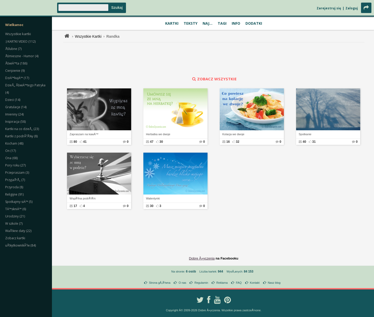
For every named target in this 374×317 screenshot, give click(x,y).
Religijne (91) (14, 194)
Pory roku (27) (15, 165)
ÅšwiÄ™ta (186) (16, 63)
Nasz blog (274, 282)
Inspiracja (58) (15, 121)
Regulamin (201, 282)
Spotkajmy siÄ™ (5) (18, 201)
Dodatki (253, 23)
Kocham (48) (14, 143)
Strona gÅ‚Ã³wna (160, 282)
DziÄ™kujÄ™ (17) (17, 78)
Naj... (207, 23)
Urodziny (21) (15, 216)
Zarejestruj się (329, 8)
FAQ (239, 282)
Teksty (190, 23)
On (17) (10, 150)
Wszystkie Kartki (88, 36)
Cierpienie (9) (15, 70)
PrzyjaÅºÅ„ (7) (15, 180)
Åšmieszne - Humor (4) (21, 56)
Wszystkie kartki (18, 33)
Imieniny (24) (14, 114)
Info (236, 23)
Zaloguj (351, 8)
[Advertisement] (213, 59)
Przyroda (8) (14, 187)
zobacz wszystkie (214, 78)
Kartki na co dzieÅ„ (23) (22, 129)
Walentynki (153, 198)
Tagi (222, 23)
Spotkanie (305, 134)
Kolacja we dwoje (233, 134)
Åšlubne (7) (13, 49)
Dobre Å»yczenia (202, 258)
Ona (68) (11, 158)
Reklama (222, 282)
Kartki (171, 23)
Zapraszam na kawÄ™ (84, 134)
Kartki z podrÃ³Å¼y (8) (21, 136)
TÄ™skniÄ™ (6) (15, 209)
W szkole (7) (14, 223)
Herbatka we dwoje (158, 134)
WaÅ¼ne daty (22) (18, 231)
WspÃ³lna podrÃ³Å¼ (83, 198)
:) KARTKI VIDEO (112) (20, 41)
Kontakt (254, 282)
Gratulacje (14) (15, 107)
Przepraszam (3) (17, 172)
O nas (182, 282)
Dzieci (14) (12, 100)
